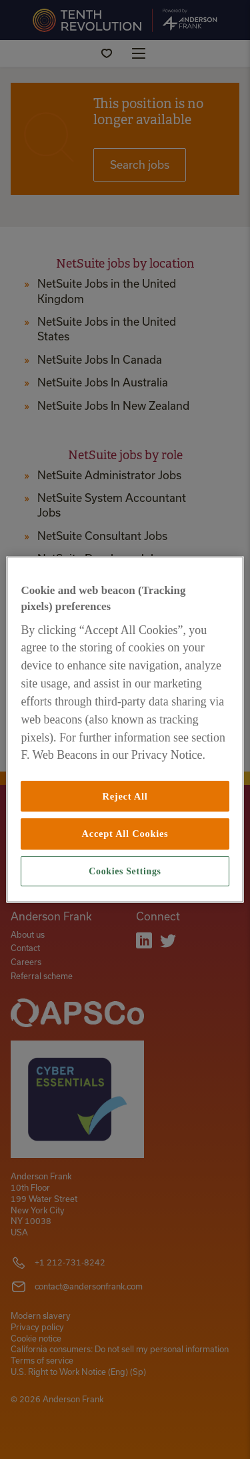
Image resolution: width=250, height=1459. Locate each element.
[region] (124, 729)
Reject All (124, 796)
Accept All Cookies (125, 833)
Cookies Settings (125, 871)
